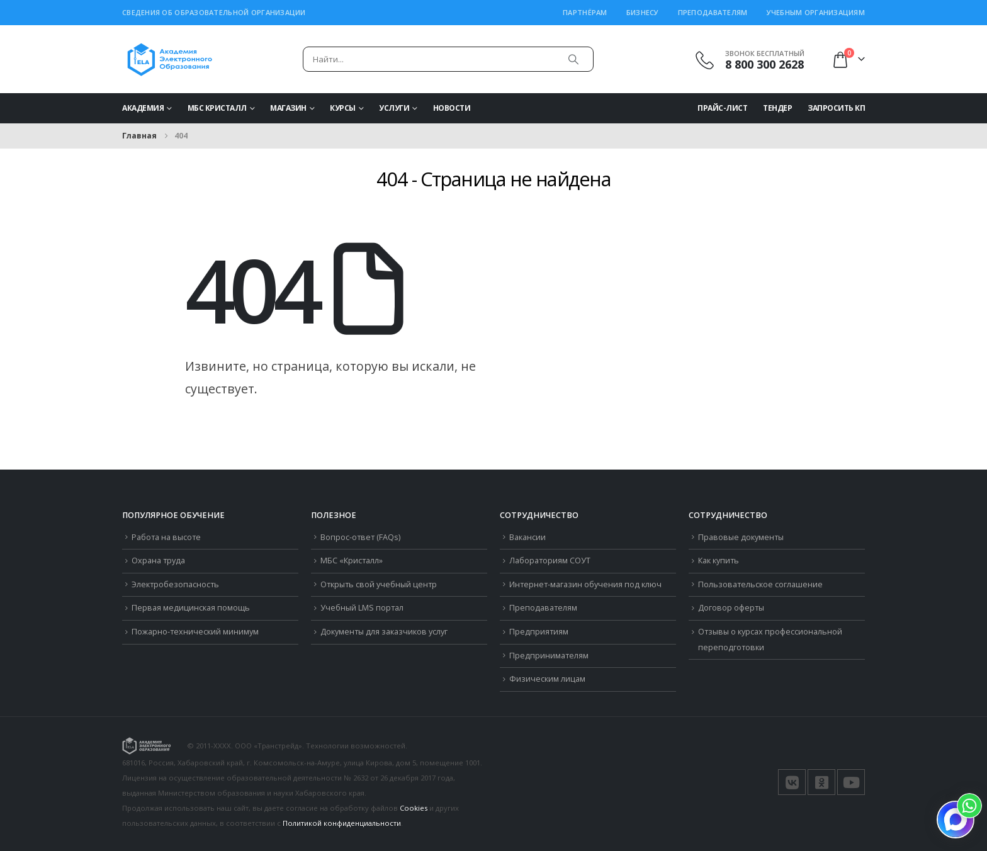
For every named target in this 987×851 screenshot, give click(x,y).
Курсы (343, 108)
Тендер (777, 108)
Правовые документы (741, 537)
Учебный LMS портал (361, 607)
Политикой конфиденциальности (342, 823)
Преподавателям (713, 12)
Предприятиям (538, 631)
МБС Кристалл (217, 108)
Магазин (288, 108)
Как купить (718, 560)
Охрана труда (158, 560)
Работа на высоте (166, 537)
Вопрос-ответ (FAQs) (360, 537)
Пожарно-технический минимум (195, 631)
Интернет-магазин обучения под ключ (585, 584)
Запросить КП (836, 108)
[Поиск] (573, 59)
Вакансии (527, 537)
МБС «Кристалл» (351, 560)
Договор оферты (731, 607)
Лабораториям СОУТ (549, 560)
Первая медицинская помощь (191, 607)
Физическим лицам (547, 678)
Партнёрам (585, 12)
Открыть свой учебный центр (378, 584)
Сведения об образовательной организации (214, 12)
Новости (452, 108)
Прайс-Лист (722, 108)
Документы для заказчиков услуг (384, 631)
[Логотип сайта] (169, 59)
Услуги (394, 108)
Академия (143, 108)
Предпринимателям (549, 655)
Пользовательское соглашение (760, 584)
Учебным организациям (816, 12)
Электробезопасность (175, 584)
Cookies (413, 808)
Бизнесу (642, 12)
